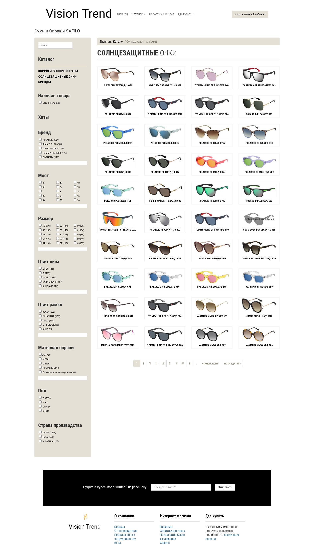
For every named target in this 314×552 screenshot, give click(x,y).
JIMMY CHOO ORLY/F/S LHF (212, 258)
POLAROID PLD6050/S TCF (117, 201)
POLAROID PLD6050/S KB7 (259, 287)
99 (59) (80, 234)
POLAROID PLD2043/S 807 (118, 114)
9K (61, 196)
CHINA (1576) (49, 432)
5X (61, 187)
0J (43, 187)
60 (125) (64, 234)
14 (78, 191)
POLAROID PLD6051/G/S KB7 (164, 287)
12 (78, 183)
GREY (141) (48, 269)
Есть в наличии (51, 103)
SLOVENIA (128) (50, 441)
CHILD (45, 411)
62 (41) (80, 239)
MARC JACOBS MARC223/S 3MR (117, 345)
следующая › (210, 363)
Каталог (138, 14)
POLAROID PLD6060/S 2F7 (259, 114)
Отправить (225, 487)
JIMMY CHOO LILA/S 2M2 (259, 316)
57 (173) (46, 239)
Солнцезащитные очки (57, 76)
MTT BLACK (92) (50, 325)
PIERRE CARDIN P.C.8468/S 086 (165, 258)
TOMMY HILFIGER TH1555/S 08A (212, 114)
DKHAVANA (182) (51, 316)
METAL (46, 359)
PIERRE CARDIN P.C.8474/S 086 (165, 201)
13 (78, 187)
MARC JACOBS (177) (53, 148)
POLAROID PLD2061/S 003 (118, 172)
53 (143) (64, 230)
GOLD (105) (48, 320)
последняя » (232, 363)
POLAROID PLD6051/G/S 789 (259, 172)
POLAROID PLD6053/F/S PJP (117, 143)
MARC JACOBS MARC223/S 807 (165, 85)
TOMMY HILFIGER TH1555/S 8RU (165, 114)
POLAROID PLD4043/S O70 (259, 143)
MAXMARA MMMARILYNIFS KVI (211, 316)
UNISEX (46, 406)
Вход (117, 542)
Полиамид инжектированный (59, 372)
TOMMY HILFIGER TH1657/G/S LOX (118, 229)
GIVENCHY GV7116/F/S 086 (118, 258)
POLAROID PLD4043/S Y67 (212, 143)
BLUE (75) (47, 329)
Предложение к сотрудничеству (125, 536)
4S (61, 183)
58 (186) (46, 230)
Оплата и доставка (172, 530)
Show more (63, 163)
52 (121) (64, 239)
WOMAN (46, 398)
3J (43, 196)
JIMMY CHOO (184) (52, 144)
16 (78, 200)
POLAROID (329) (50, 140)
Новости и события (161, 14)
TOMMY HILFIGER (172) (54, 153)
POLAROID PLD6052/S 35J (212, 172)
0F (43, 183)
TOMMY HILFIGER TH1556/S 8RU (212, 229)
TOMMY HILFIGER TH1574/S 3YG (212, 85)
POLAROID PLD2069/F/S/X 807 (165, 229)
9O (61, 200)
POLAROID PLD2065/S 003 (259, 201)
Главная (122, 14)
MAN (44, 402)
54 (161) (46, 243)
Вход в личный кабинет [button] (250, 14)
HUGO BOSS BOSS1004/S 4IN (118, 316)
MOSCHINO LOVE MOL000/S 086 (259, 258)
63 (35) (80, 243)
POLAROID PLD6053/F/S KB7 (164, 143)
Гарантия (166, 526)
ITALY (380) (48, 437)
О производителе (125, 530)
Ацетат (46, 355)
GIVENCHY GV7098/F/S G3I (118, 85)
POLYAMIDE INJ (50, 368)
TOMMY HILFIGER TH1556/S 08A (165, 316)
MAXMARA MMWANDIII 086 (259, 345)
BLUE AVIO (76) (50, 286)
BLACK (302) (48, 312)
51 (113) (64, 243)
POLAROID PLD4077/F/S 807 (165, 172)
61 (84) (80, 230)
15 (78, 196)
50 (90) (80, 226)
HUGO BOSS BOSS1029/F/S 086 (259, 229)
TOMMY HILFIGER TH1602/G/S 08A (165, 345)
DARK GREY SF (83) (52, 282)
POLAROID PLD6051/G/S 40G (211, 287)
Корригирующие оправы (58, 71)
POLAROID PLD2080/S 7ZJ (212, 201)
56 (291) (46, 226)
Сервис (165, 542)
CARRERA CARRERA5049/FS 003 (259, 85)
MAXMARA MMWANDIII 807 (211, 345)
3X (43, 200)
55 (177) (46, 234)
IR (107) (46, 273)
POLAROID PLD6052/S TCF (117, 287)
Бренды (44, 82)
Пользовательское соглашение (172, 536)
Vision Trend (79, 13)
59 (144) (64, 226)
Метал (45, 363)
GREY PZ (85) (49, 277)
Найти (76, 46)
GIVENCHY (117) (50, 157)
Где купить (186, 14)
